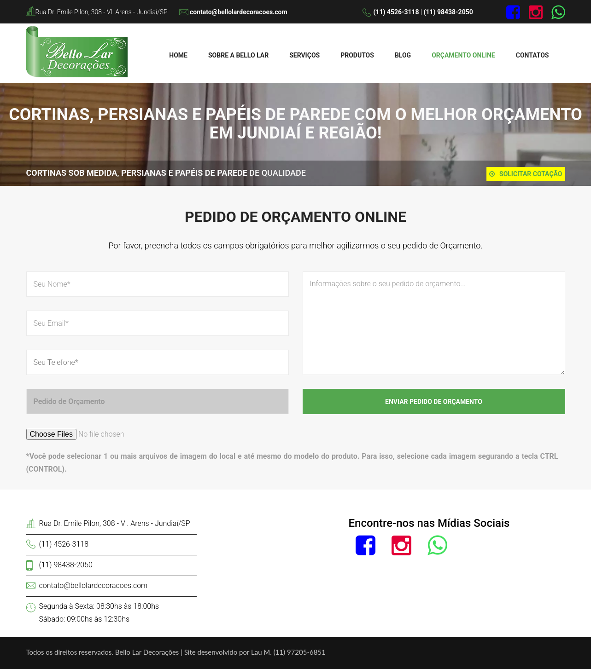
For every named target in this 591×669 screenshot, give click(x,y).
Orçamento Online (463, 55)
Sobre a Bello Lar (238, 55)
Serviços (304, 55)
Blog (403, 55)
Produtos (357, 55)
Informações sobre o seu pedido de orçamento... (434, 323)
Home (178, 55)
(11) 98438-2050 (448, 12)
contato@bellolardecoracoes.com (238, 12)
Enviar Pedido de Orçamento (433, 401)
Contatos (532, 55)
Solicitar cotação (525, 174)
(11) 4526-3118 (396, 12)
